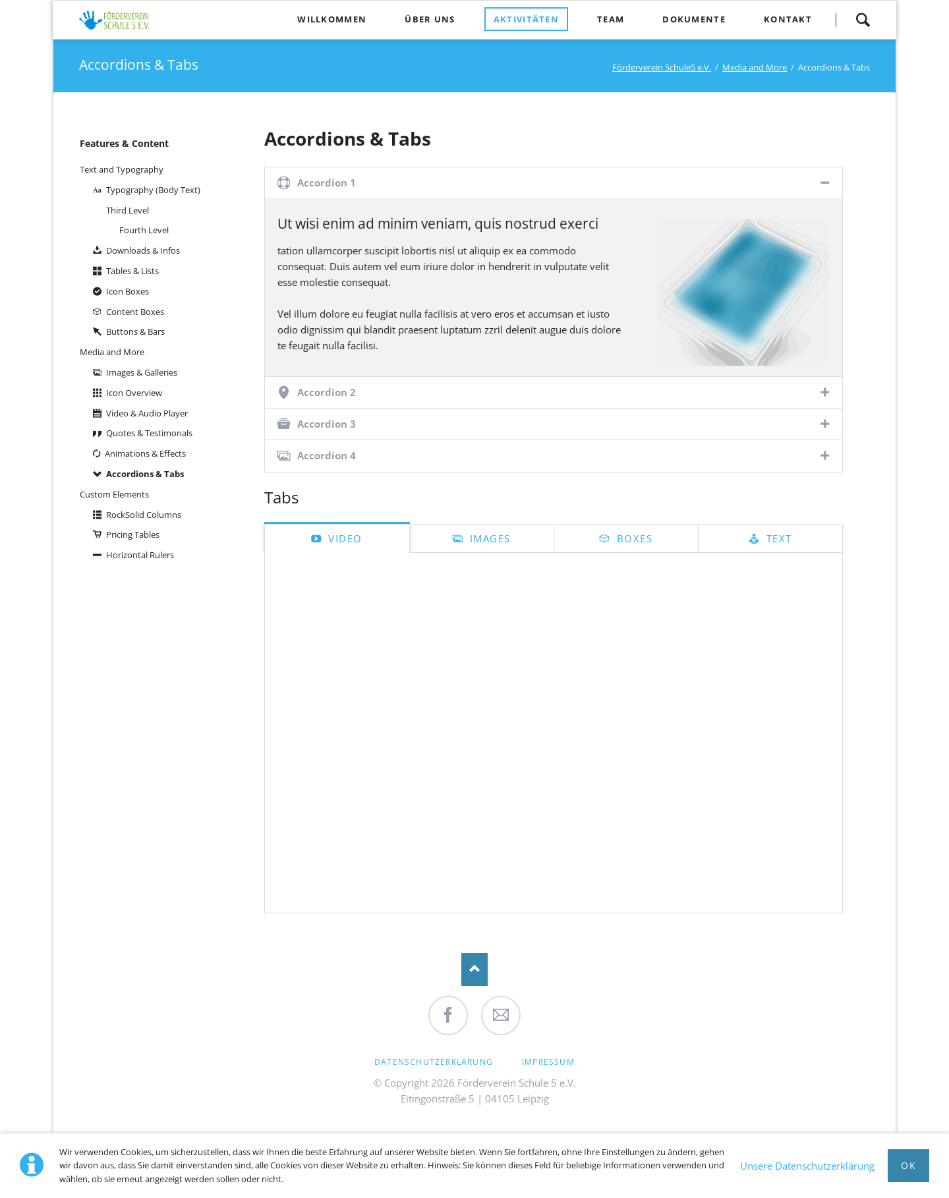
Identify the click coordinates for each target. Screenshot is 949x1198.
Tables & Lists (132, 271)
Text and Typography (121, 169)
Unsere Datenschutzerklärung (807, 1165)
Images (488, 538)
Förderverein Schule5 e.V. (661, 67)
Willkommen (331, 19)
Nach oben (474, 969)
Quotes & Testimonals (149, 433)
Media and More (754, 67)
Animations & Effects (145, 453)
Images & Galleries (141, 372)
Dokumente (694, 19)
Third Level (127, 210)
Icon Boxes (127, 291)
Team (610, 19)
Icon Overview (134, 393)
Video (343, 538)
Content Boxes (135, 312)
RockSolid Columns (143, 515)
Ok (908, 1165)
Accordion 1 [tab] (326, 182)
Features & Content (124, 143)
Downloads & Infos (143, 250)
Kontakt (788, 19)
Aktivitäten (526, 19)
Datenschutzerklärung (433, 1062)
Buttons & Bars (135, 331)
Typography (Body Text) (153, 190)
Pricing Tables (132, 534)
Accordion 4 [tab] (326, 455)
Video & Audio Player (147, 413)
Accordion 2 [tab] (326, 392)
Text (777, 538)
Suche (863, 20)
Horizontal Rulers (140, 555)
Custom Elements (114, 494)
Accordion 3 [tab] (326, 423)
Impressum (548, 1062)
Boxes (632, 538)
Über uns (430, 19)
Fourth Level (144, 230)
